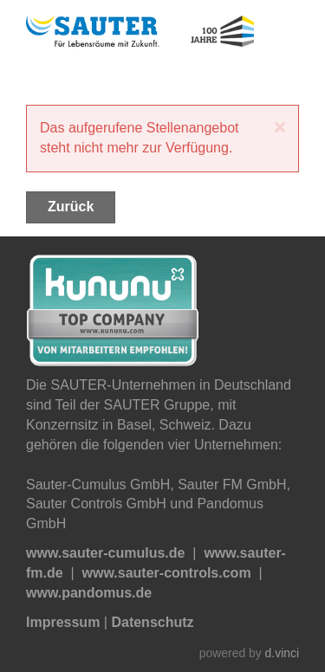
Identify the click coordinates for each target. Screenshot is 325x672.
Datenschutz (152, 622)
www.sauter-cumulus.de (105, 553)
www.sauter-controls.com (166, 572)
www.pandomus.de (89, 592)
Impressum (63, 622)
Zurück (71, 206)
